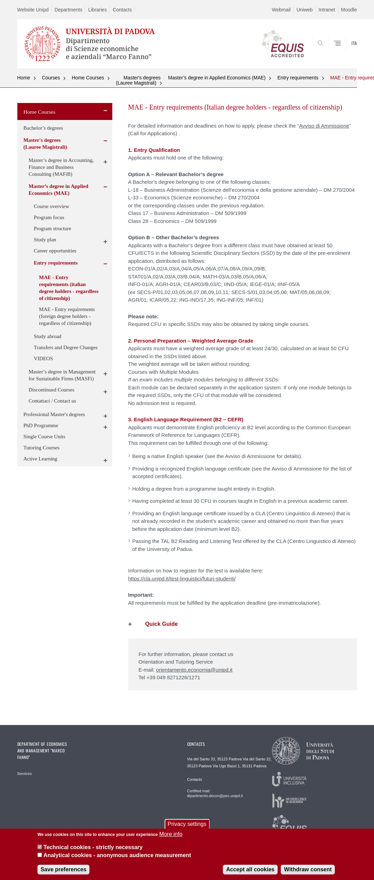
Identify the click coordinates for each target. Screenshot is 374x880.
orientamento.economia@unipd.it (194, 670)
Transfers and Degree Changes (66, 347)
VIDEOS (43, 358)
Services (24, 773)
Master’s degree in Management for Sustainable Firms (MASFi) (62, 375)
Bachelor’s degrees (43, 128)
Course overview (51, 206)
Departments (68, 9)
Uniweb (304, 9)
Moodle (349, 9)
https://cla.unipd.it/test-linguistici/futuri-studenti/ (182, 578)
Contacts (122, 9)
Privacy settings (186, 824)
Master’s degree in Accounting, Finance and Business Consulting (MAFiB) (61, 167)
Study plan (45, 239)
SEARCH (328, 51)
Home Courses (88, 77)
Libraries (97, 9)
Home (23, 77)
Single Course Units (45, 436)
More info (171, 834)
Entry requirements (297, 77)
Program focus (49, 217)
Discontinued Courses (52, 389)
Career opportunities (55, 250)
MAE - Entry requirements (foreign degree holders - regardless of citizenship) (67, 316)
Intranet (327, 9)
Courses (51, 77)
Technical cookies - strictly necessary (92, 847)
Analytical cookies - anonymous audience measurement (117, 855)
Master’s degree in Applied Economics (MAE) (217, 77)
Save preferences (64, 869)
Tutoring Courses (42, 447)
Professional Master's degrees (54, 414)
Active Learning (41, 458)
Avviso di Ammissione (324, 126)
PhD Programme (41, 425)
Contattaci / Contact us (52, 401)
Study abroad (48, 336)
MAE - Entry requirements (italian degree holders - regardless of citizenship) (69, 288)
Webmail (281, 9)
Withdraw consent (308, 869)
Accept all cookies (250, 869)
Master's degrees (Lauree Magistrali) (138, 80)
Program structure (52, 228)
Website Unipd (33, 9)
